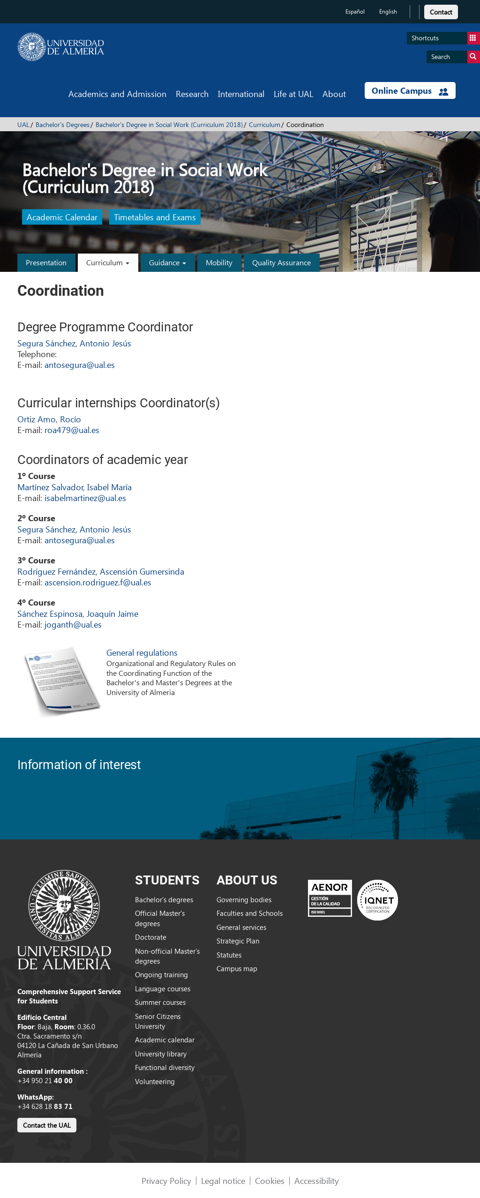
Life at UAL (293, 93)
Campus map (237, 968)
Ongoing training (161, 974)
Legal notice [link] (223, 1180)
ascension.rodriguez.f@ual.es (98, 582)
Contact (441, 11)
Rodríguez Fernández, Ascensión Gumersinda (100, 571)
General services (241, 927)
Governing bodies (244, 899)
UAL (23, 124)
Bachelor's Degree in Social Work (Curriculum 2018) (169, 124)
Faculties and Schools (250, 913)
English (388, 11)
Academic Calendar (62, 217)
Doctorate (150, 937)
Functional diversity (165, 1067)
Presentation (46, 262)
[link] (441, 10)
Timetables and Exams (155, 217)
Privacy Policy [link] (166, 1180)
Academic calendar (165, 1039)
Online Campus (410, 90)
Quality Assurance (281, 262)
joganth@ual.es (73, 624)
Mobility (219, 262)
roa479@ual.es (72, 429)
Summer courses (160, 1002)
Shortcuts (446, 38)
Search (455, 57)
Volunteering (155, 1081)
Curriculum (264, 124)
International (241, 93)
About (334, 93)
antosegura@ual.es (80, 364)
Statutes (229, 954)
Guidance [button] (167, 262)
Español (355, 11)
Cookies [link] (270, 1180)
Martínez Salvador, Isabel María (74, 487)
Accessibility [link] (316, 1180)
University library (161, 1053)
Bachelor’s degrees (164, 899)
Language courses (162, 988)
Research (192, 93)
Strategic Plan (238, 940)
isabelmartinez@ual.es (85, 497)
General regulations (142, 652)
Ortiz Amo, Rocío (49, 419)
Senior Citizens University (157, 1021)
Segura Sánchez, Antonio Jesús (74, 343)
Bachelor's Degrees (63, 124)
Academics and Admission (117, 93)
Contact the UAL (47, 1125)
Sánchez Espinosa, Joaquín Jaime (77, 613)
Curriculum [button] (107, 262)
